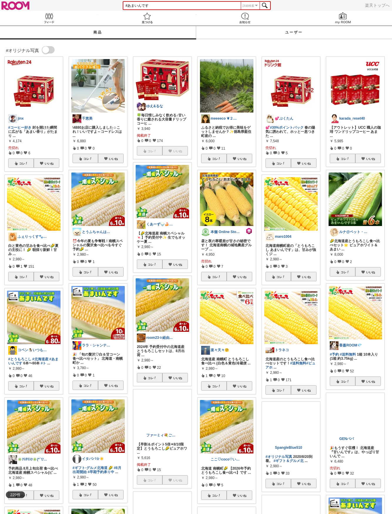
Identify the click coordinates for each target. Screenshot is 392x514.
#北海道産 (40, 359)
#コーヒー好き (19, 127)
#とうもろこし (19, 359)
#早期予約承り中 (101, 472)
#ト (43, 363)
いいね (49, 163)
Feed (49, 18)
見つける (147, 18)
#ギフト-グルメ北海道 (90, 468)
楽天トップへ (377, 5)
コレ (23, 163)
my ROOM (343, 18)
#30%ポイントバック (287, 127)
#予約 (334, 354)
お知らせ (245, 18)
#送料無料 (298, 363)
